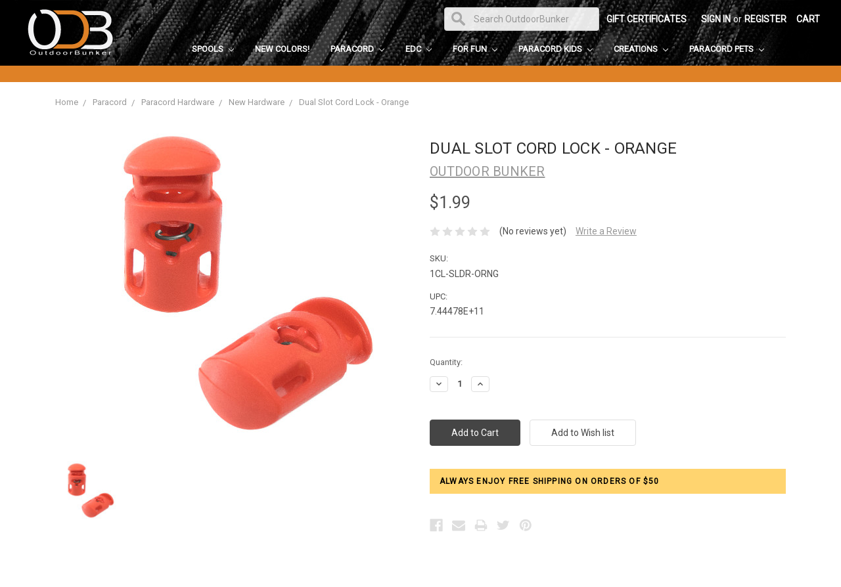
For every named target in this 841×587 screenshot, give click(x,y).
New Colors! (282, 49)
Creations (641, 49)
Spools (213, 49)
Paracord (357, 49)
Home (66, 102)
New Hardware (256, 102)
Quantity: (446, 362)
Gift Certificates (646, 19)
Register (765, 19)
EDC (418, 49)
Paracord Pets (726, 49)
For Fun (475, 49)
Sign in (716, 19)
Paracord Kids (555, 49)
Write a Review (606, 231)
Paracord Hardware (177, 102)
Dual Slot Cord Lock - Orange (354, 102)
